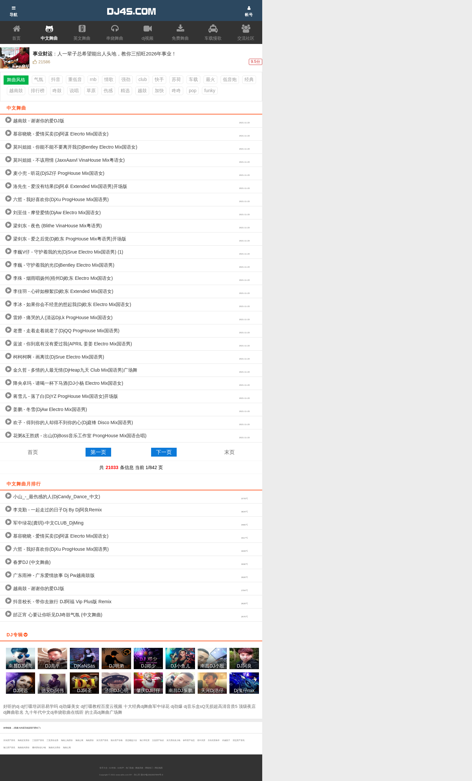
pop (192, 90)
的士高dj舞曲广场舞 (103, 712)
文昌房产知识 (158, 740)
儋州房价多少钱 (39, 747)
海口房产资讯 (9, 747)
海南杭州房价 (24, 747)
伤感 (108, 90)
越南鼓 (16, 90)
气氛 (38, 79)
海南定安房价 (24, 740)
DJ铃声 (120, 768)
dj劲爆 (177, 706)
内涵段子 (226, 740)
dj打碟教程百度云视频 (101, 706)
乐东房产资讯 (9, 740)
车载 (193, 79)
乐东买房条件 (214, 740)
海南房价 (90, 740)
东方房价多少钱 (173, 740)
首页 (33, 452)
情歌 (108, 79)
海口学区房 (144, 740)
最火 (210, 79)
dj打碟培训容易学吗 (39, 706)
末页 (229, 452)
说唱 (74, 90)
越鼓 (142, 90)
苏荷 (176, 79)
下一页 (164, 452)
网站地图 (159, 768)
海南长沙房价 (54, 747)
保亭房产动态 (189, 740)
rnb (93, 79)
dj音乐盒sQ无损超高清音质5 (211, 706)
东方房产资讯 (102, 740)
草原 (91, 90)
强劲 (125, 79)
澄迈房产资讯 (239, 740)
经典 (249, 79)
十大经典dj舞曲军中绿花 (146, 706)
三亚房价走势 (52, 740)
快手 (159, 79)
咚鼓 (57, 90)
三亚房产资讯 (38, 740)
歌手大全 (104, 768)
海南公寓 (79, 740)
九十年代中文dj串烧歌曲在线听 (54, 712)
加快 (159, 90)
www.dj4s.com (122, 774)
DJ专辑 (112, 768)
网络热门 (149, 768)
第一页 (98, 452)
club (142, 79)
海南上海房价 (67, 740)
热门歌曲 (130, 768)
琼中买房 (201, 740)
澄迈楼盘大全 (131, 740)
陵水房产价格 (117, 740)
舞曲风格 (139, 768)
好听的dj (11, 706)
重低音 (75, 79)
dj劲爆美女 (69, 706)
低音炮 (230, 79)
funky (209, 90)
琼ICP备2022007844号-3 (152, 774)
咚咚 (176, 90)
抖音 (55, 79)
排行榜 (38, 90)
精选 (125, 90)
